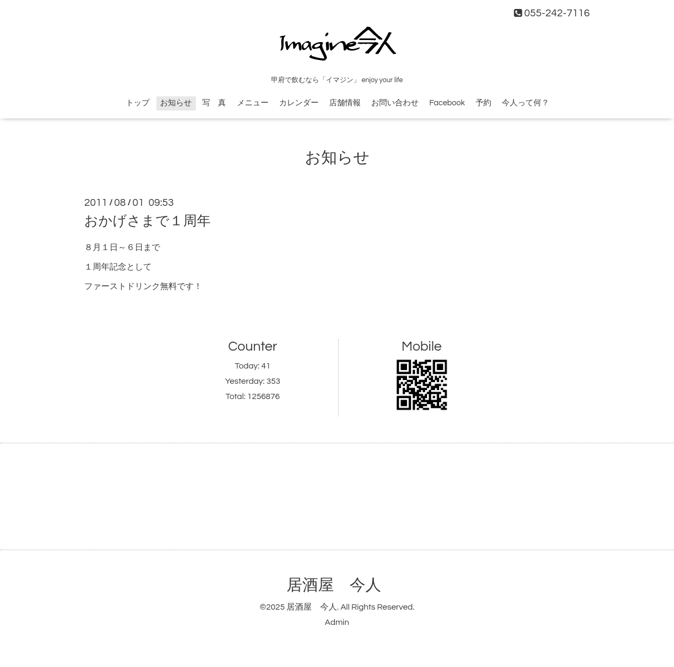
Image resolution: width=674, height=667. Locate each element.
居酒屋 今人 (333, 585)
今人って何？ (525, 103)
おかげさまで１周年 (147, 221)
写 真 (214, 103)
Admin (337, 622)
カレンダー (299, 103)
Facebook (446, 103)
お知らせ (176, 103)
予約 (483, 103)
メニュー (253, 103)
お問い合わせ (395, 103)
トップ (138, 103)
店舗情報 (345, 103)
